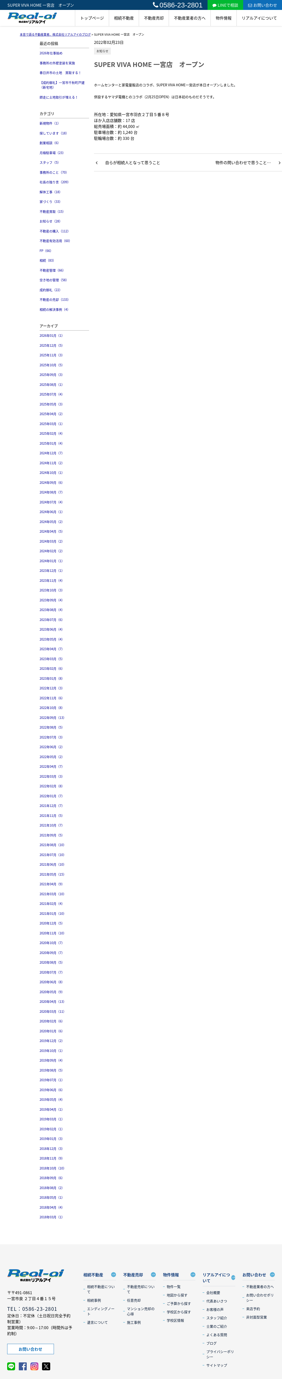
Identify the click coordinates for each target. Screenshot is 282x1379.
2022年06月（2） (52, 746)
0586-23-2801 (178, 5)
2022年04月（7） (52, 766)
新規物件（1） (50, 123)
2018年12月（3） (52, 1148)
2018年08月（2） (52, 1187)
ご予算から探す (179, 1303)
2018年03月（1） (52, 1217)
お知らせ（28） (51, 221)
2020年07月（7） (52, 972)
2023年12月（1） (52, 570)
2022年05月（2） (52, 756)
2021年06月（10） (53, 864)
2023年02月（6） (52, 668)
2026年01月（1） (52, 335)
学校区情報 (175, 1320)
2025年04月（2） (52, 413)
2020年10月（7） (52, 942)
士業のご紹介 (216, 1326)
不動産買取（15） (53, 211)
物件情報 (224, 18)
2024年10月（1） (52, 472)
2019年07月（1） (52, 1079)
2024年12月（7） (52, 453)
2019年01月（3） (52, 1138)
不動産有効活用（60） (56, 240)
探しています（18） (54, 133)
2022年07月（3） (52, 737)
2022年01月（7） (52, 796)
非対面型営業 (256, 1317)
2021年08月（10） (53, 844)
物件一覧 (174, 1286)
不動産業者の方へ (190, 18)
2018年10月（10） (53, 1168)
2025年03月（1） (52, 423)
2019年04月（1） (52, 1109)
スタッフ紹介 (216, 1317)
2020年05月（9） (52, 991)
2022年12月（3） (52, 688)
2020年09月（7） (52, 952)
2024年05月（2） (52, 521)
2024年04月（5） (52, 531)
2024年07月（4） (52, 502)
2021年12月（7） (52, 805)
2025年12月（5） (52, 345)
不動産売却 (154, 18)
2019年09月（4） (52, 1060)
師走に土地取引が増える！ (59, 97)
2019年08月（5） (52, 1070)
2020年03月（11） (53, 1011)
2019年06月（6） (52, 1089)
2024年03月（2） (52, 541)
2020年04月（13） (53, 1001)
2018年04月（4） (52, 1207)
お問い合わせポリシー (260, 1297)
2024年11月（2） (52, 462)
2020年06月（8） (52, 982)
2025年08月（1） (52, 384)
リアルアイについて (259, 18)
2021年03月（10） (53, 893)
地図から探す (177, 1294)
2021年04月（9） (52, 884)
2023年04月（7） (52, 648)
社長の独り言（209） (55, 182)
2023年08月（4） (52, 609)
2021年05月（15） (53, 874)
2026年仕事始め (51, 53)
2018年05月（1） (52, 1197)
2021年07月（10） (53, 854)
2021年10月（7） (52, 825)
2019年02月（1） (52, 1129)
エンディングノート (101, 1311)
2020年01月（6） (52, 1031)
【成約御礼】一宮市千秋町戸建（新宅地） (62, 85)
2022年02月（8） (52, 786)
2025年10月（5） (52, 365)
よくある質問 (216, 1334)
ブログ (211, 1343)
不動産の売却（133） (55, 299)
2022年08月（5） (52, 727)
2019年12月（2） (52, 1040)
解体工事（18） (51, 191)
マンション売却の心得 (141, 1311)
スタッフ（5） (50, 162)
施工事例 (134, 1322)
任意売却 (134, 1300)
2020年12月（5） (52, 923)
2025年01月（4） (52, 443)
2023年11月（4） (52, 580)
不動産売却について (141, 1289)
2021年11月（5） (52, 815)
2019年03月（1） (52, 1119)
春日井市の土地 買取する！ (60, 72)
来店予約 (253, 1308)
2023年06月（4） (52, 629)
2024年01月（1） (52, 560)
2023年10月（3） (52, 590)
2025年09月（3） (52, 374)
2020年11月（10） (53, 933)
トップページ (92, 18)
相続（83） (48, 260)
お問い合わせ (262, 5)
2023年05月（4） (52, 639)
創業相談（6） (50, 142)
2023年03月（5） (52, 658)
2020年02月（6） (52, 1021)
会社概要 (213, 1292)
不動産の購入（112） (55, 231)
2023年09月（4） (52, 600)
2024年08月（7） (52, 492)
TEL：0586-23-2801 (32, 1308)
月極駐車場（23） (53, 152)
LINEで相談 (225, 5)
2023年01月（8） (52, 678)
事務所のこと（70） (54, 172)
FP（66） (46, 250)
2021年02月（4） (52, 903)
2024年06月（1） (52, 511)
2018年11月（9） (52, 1158)
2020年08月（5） (52, 962)
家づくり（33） (51, 201)
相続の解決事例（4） (55, 309)
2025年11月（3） (52, 355)
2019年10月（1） (52, 1050)
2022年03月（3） (52, 776)
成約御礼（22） (51, 289)
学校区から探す (179, 1311)
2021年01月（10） (53, 913)
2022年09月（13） (53, 717)
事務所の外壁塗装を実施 (57, 63)
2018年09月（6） (52, 1177)
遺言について (97, 1322)
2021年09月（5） (52, 835)
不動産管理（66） (53, 270)
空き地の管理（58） (54, 279)
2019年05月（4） (52, 1099)
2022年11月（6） (52, 698)
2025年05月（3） (52, 404)
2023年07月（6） (52, 619)
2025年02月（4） (52, 433)
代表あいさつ (216, 1300)
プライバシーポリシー (220, 1354)
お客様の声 (215, 1309)
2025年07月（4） (52, 394)
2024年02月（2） (52, 551)
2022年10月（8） (52, 707)
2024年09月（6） (52, 482)
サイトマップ (216, 1365)
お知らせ (102, 51)
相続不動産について (101, 1289)
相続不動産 (124, 18)
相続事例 (94, 1300)
